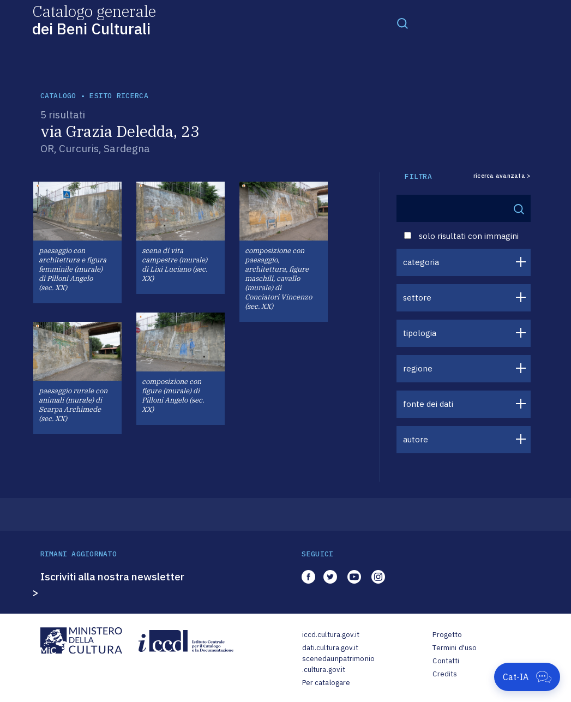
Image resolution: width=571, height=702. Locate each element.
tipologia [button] (419, 333)
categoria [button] (421, 262)
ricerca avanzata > (502, 175)
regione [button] (417, 368)
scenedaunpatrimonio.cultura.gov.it (338, 664)
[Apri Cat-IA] (527, 677)
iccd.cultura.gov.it (330, 634)
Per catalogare (326, 682)
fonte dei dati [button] (428, 404)
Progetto (447, 634)
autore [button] (415, 439)
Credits (444, 674)
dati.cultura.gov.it (330, 647)
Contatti (445, 660)
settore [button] (417, 297)
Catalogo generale (94, 19)
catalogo (58, 95)
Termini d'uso (454, 647)
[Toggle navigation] (402, 22)
